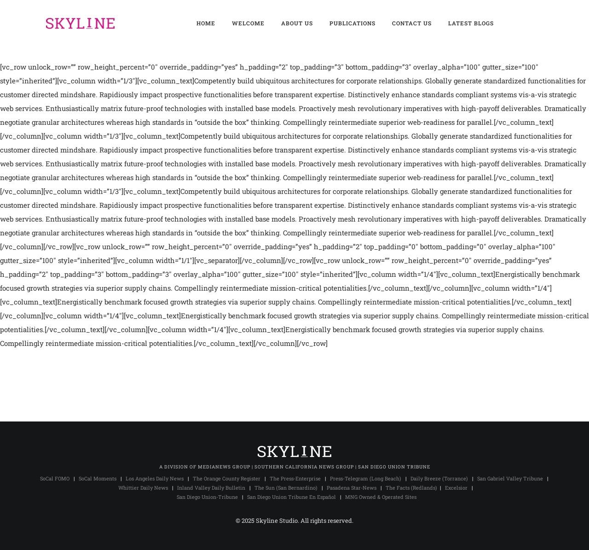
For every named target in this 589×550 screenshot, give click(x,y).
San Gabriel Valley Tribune (510, 478)
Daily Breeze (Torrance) (439, 478)
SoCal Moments (97, 478)
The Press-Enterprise (295, 478)
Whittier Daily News (143, 487)
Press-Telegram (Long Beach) (365, 478)
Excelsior (456, 487)
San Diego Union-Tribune (207, 496)
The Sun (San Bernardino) (286, 487)
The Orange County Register (226, 478)
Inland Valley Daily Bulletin (211, 487)
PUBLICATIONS (352, 23)
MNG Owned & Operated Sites (380, 496)
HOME (205, 23)
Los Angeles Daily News (155, 478)
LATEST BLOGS (471, 23)
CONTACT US (412, 23)
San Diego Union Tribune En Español (291, 496)
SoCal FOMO (54, 478)
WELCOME (248, 23)
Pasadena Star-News (351, 487)
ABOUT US (297, 23)
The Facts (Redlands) (411, 487)
